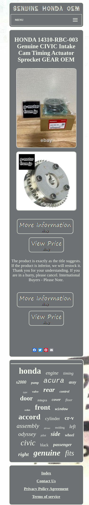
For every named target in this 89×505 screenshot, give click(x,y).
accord (29, 416)
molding (60, 427)
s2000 (21, 382)
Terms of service (46, 496)
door (26, 398)
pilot (43, 435)
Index (46, 473)
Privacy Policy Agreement (46, 489)
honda (30, 371)
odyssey (27, 434)
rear (49, 389)
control (64, 391)
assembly (28, 425)
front (42, 407)
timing (68, 373)
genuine (46, 452)
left (72, 426)
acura (53, 381)
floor (69, 400)
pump (35, 383)
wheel (69, 435)
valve (35, 391)
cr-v (69, 418)
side (55, 434)
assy (72, 382)
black (44, 445)
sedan (27, 410)
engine (52, 373)
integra (42, 400)
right (23, 454)
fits (69, 453)
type (25, 392)
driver (47, 428)
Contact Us (46, 481)
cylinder (52, 418)
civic (28, 443)
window (61, 409)
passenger (62, 444)
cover (56, 399)
